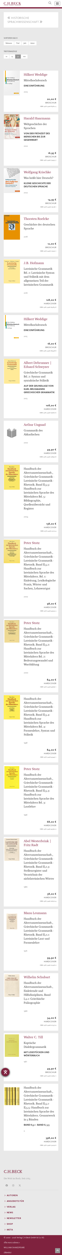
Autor (32, 43)
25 (12, 56)
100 (24, 56)
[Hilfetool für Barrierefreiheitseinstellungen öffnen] (5, 1072)
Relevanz (9, 43)
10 (6, 56)
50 (18, 56)
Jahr (25, 43)
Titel (17, 43)
